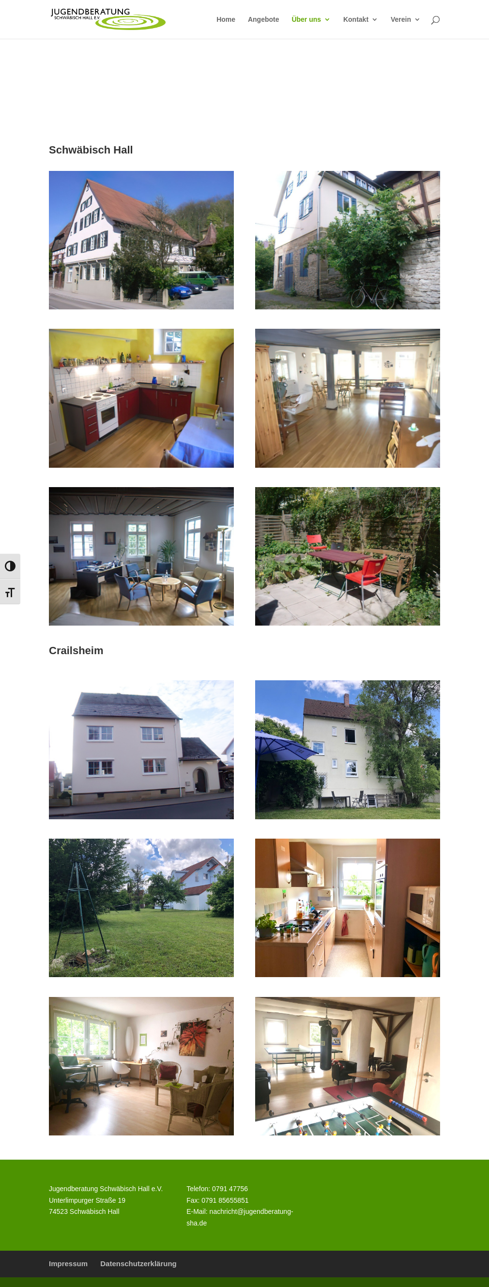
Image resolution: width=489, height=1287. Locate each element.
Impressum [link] (68, 1263)
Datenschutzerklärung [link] (138, 1263)
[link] (108, 19)
